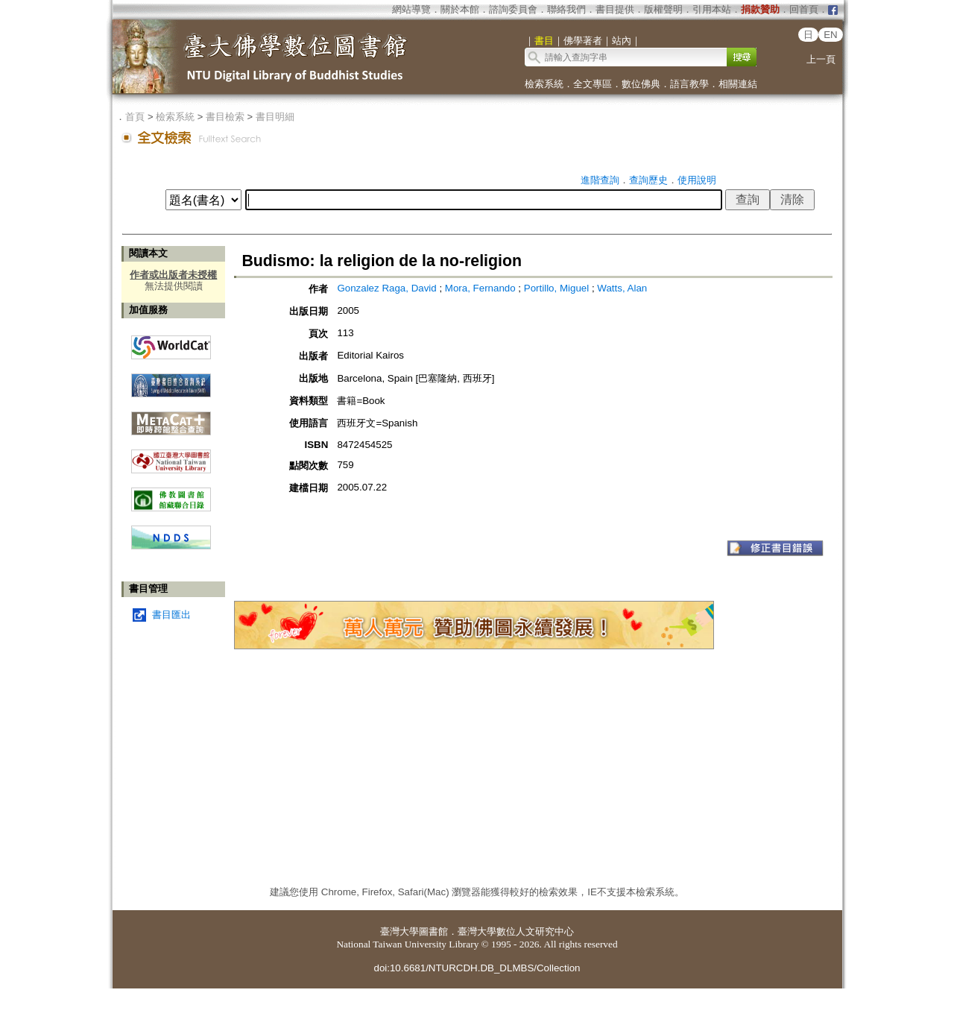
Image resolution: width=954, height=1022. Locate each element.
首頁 (135, 116)
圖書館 (433, 931)
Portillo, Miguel (556, 288)
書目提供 (615, 9)
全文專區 (592, 83)
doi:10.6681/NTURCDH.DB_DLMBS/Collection (476, 968)
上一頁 (820, 59)
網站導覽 (411, 9)
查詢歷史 (648, 180)
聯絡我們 (566, 9)
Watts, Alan (622, 288)
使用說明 (696, 180)
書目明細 (275, 116)
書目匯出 (171, 614)
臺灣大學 (399, 931)
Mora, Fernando (480, 288)
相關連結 (737, 83)
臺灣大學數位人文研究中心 (516, 931)
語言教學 (689, 83)
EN (831, 34)
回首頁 (803, 9)
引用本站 (711, 9)
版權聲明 (663, 9)
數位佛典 (641, 83)
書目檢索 (225, 116)
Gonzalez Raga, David (386, 288)
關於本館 (459, 9)
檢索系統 (544, 83)
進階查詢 (600, 180)
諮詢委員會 (513, 9)
